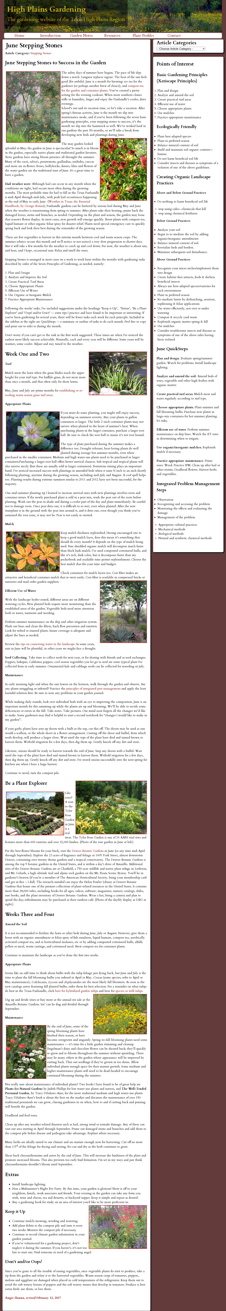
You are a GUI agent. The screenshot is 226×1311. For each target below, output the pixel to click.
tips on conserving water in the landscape (48, 644)
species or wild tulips (128, 991)
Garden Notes (81, 35)
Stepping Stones (41, 53)
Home (19, 35)
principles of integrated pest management (93, 689)
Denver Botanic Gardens (88, 851)
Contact (174, 35)
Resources (112, 35)
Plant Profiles (143, 35)
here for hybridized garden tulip (76, 991)
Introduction (50, 35)
